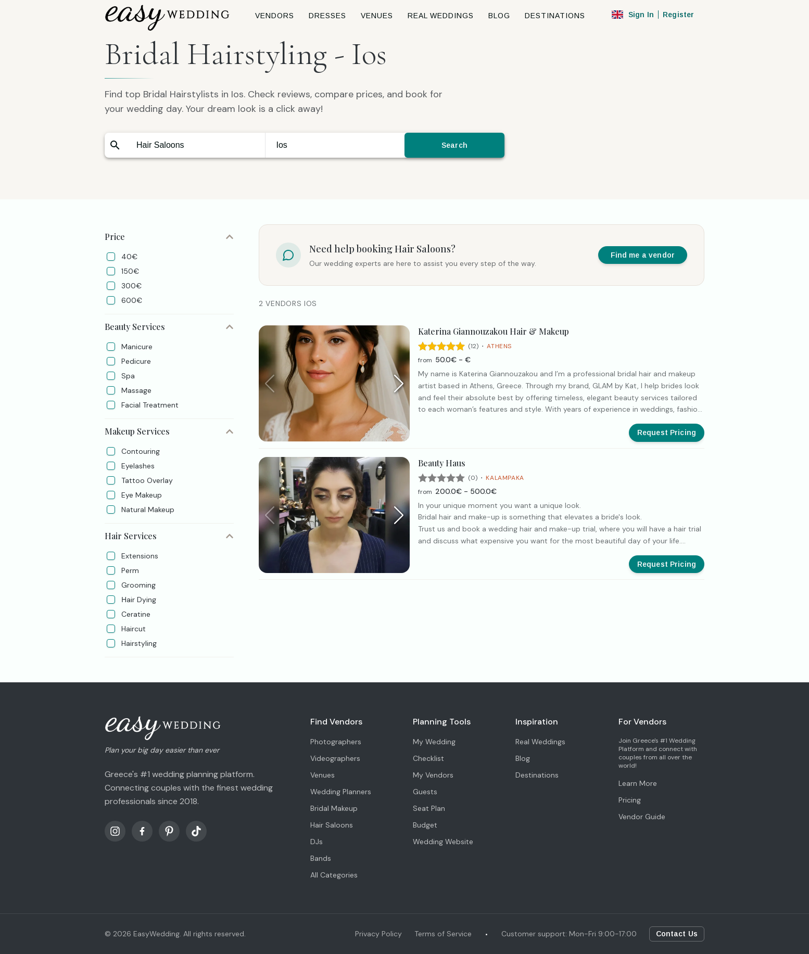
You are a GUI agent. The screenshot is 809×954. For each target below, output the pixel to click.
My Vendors (433, 775)
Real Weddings (540, 741)
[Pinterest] (169, 831)
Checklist (428, 758)
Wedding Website (443, 841)
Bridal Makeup (334, 808)
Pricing (629, 800)
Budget (425, 825)
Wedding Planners (340, 791)
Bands (320, 858)
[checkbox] (111, 256)
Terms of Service (443, 933)
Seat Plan (429, 808)
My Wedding (434, 741)
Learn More (637, 783)
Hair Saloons (331, 825)
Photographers (335, 741)
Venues (322, 775)
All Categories (334, 875)
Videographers (335, 758)
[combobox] (195, 145)
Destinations (537, 775)
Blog (522, 758)
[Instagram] (115, 831)
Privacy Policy (378, 933)
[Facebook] (142, 831)
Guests (425, 791)
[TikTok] (196, 831)
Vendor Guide (641, 816)
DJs (316, 841)
